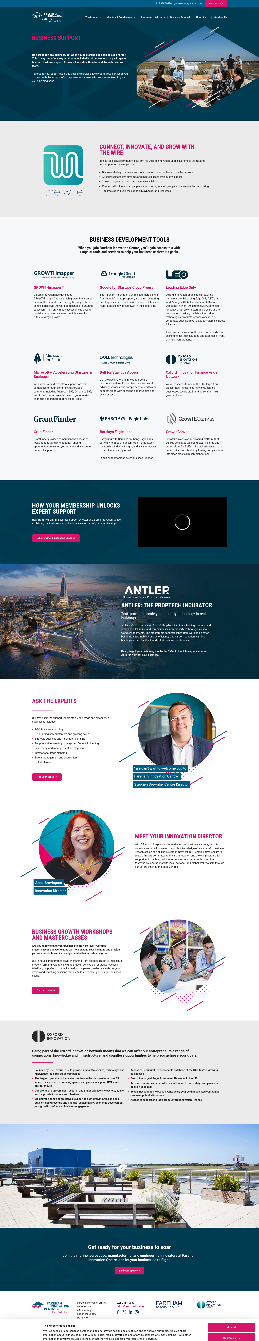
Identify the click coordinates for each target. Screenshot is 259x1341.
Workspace (93, 17)
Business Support (180, 17)
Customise (231, 1321)
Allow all (231, 1311)
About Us (202, 17)
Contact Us (220, 17)
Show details (51, 1331)
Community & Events (153, 17)
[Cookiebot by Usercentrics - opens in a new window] (21, 1334)
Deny (231, 1332)
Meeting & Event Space (121, 17)
